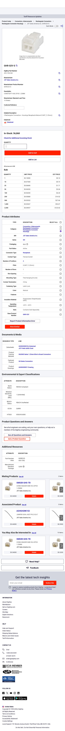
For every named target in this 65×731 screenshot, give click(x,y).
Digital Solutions (7, 614)
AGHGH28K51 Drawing (26, 367)
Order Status (6, 631)
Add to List (32, 160)
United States (7, 707)
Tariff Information (8, 638)
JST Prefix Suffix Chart (26, 348)
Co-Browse (7, 662)
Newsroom (6, 617)
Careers (4, 609)
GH (24, 240)
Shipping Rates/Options (10, 633)
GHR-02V (26, 314)
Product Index (6, 21)
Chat (5, 650)
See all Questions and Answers (20, 435)
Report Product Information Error (22, 321)
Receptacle (26, 253)
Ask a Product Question (17, 439)
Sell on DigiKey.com (8, 607)
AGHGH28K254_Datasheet (27, 346)
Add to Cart (32, 153)
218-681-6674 (8, 656)
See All (21, 476)
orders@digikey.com (10, 659)
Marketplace (6, 604)
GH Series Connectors (26, 361)
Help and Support (8, 628)
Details (34, 496)
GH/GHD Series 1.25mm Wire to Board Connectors (35, 354)
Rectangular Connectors (43, 21)
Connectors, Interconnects (23, 21)
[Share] (61, 26)
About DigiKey (7, 602)
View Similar (15, 327)
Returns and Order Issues (10, 636)
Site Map (5, 612)
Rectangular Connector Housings (12, 24)
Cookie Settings (7, 721)
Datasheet (8, 122)
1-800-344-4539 (9, 653)
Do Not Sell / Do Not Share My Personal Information (32, 727)
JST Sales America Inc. (11, 80)
